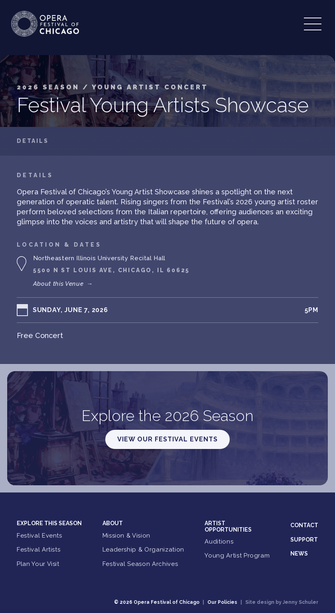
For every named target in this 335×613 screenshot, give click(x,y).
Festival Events (39, 535)
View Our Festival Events (167, 439)
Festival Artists (38, 549)
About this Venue (63, 284)
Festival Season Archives (140, 564)
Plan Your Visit (38, 564)
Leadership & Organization (143, 549)
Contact (304, 525)
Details (33, 141)
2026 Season (50, 87)
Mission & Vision (126, 535)
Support (304, 539)
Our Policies (222, 602)
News (299, 553)
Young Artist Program (237, 555)
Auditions (219, 541)
